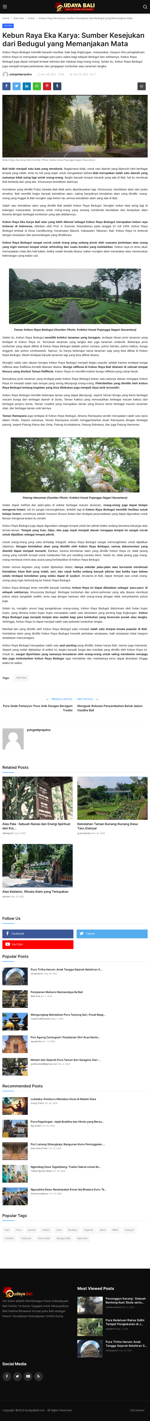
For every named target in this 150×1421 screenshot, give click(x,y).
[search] (145, 7)
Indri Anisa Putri (39, 1148)
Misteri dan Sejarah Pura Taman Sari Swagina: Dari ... (66, 1059)
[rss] (38, 1376)
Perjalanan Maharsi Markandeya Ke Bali (57, 992)
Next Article (87, 699)
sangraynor (37, 974)
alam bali (82, 1238)
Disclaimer (137, 1410)
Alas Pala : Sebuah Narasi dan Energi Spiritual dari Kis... (36, 826)
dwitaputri (7, 833)
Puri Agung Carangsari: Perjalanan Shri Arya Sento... (65, 1037)
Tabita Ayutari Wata (41, 1171)
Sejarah (88, 1230)
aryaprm (110, 1329)
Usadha (9, 1238)
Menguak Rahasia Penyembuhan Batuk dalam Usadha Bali (109, 708)
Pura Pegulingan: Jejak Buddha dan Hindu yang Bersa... (67, 1121)
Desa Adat (44, 1238)
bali (7, 1230)
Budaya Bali (63, 1238)
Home (5, 18)
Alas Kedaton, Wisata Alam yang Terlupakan (35, 891)
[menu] (5, 7)
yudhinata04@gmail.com (44, 1064)
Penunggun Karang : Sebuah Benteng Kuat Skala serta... (126, 1300)
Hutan (31, 18)
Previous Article (59, 699)
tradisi (45, 1230)
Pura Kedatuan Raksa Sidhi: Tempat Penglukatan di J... (125, 1322)
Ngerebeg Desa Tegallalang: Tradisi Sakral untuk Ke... (66, 1166)
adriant (6, 897)
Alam (102, 1230)
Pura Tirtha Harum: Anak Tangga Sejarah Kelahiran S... (66, 969)
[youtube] (27, 1376)
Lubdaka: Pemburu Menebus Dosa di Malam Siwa (63, 1099)
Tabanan (26, 1238)
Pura (18, 1230)
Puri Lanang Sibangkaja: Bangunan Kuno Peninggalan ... (68, 1144)
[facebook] (6, 1376)
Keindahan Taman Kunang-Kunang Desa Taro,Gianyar (107, 826)
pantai (31, 1230)
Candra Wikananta (40, 1019)
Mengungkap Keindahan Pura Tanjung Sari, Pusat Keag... (68, 1014)
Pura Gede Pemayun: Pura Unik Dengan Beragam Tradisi (37, 708)
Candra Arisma (114, 1307)
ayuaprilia (36, 1041)
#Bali (115, 1230)
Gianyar (129, 1230)
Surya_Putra (37, 1103)
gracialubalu (84, 833)
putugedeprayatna (38, 730)
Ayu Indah (36, 1126)
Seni (59, 1230)
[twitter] (17, 1376)
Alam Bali (18, 18)
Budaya (72, 1230)
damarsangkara (39, 1194)
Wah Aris (35, 996)
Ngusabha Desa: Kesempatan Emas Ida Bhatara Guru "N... (68, 1189)
